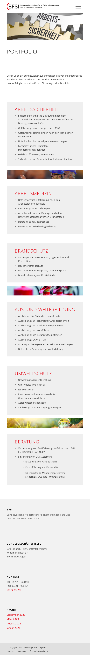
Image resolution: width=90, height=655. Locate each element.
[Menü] (78, 6)
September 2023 (16, 614)
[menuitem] (78, 6)
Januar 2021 (13, 627)
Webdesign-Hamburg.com (35, 647)
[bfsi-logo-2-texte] (37, 6)
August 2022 (14, 623)
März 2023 (13, 619)
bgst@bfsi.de (14, 589)
